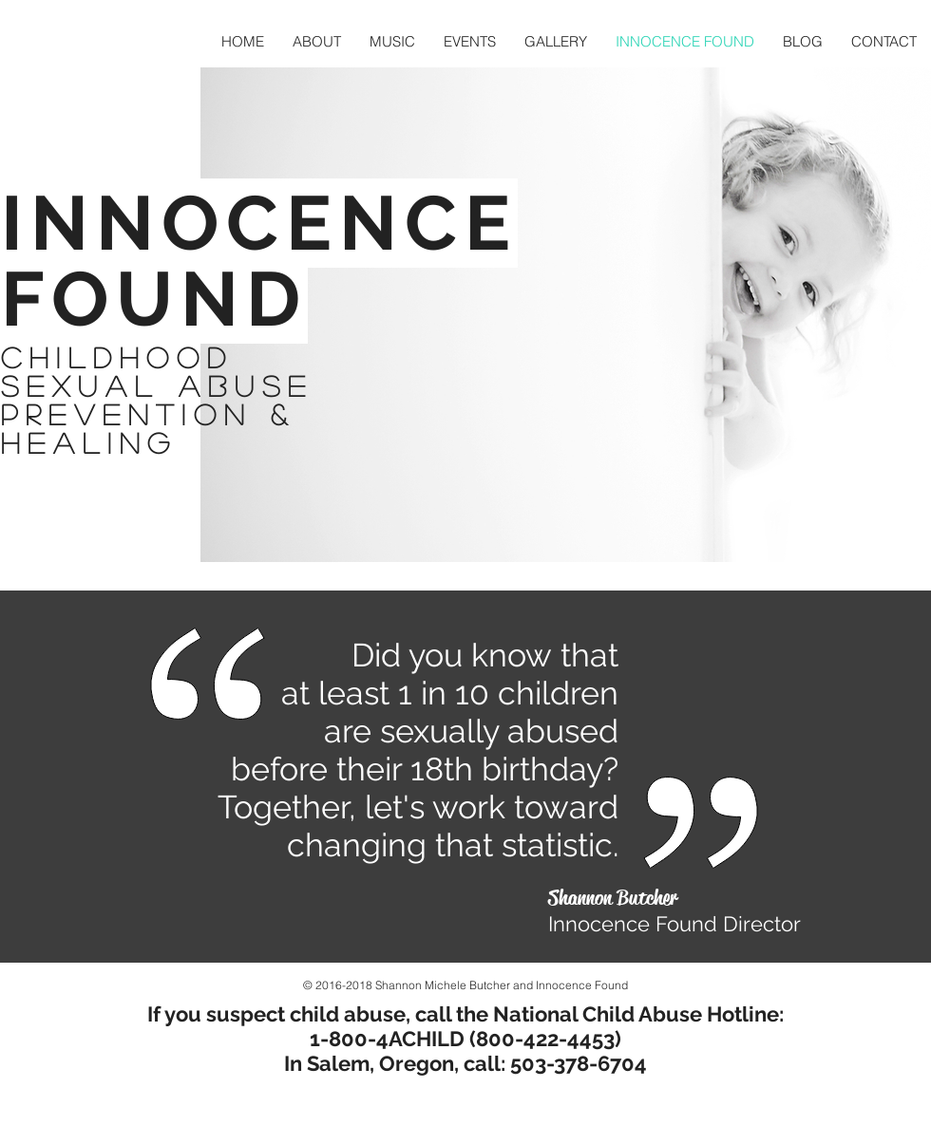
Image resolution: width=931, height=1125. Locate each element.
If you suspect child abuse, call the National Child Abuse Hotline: (465, 1014)
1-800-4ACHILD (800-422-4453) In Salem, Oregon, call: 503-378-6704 (465, 1051)
